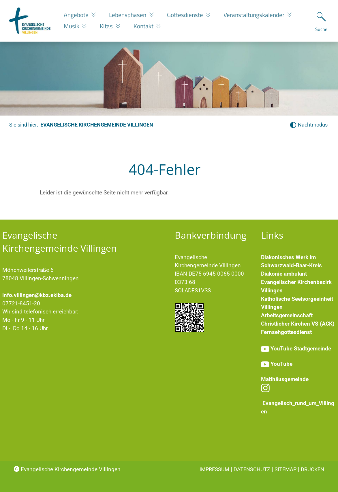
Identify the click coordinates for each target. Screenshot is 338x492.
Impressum (214, 469)
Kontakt (144, 26)
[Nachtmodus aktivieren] (309, 125)
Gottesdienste (185, 14)
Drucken (312, 469)
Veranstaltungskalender (255, 14)
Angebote (77, 14)
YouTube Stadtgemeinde (301, 348)
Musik (72, 26)
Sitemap (285, 469)
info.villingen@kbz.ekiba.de (37, 295)
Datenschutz (252, 469)
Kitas (107, 26)
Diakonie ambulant (284, 273)
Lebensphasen (128, 14)
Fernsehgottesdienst (286, 332)
